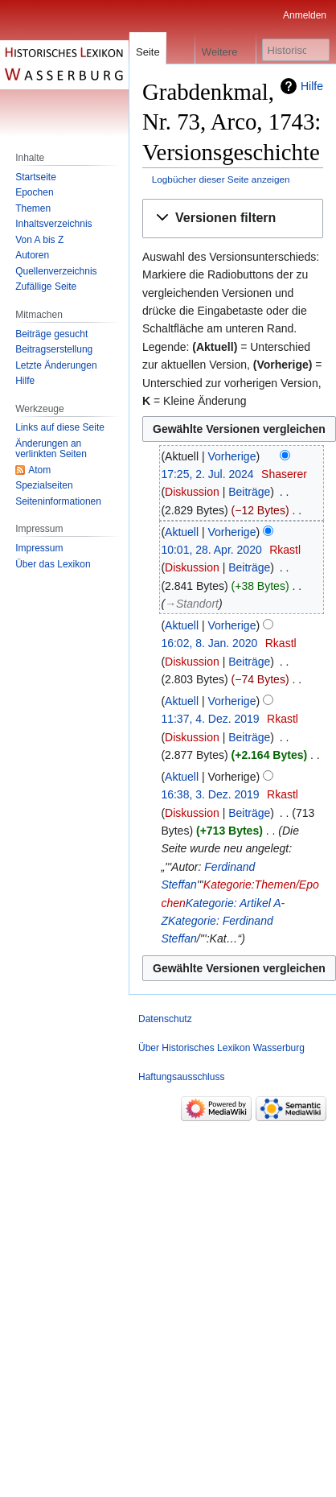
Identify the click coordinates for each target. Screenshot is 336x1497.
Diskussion (192, 491)
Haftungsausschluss (181, 1077)
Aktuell (182, 532)
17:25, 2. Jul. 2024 (207, 474)
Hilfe (312, 86)
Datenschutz (165, 1019)
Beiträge (249, 491)
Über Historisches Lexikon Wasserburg (221, 1048)
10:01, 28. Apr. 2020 (211, 549)
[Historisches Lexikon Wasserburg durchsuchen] (296, 50)
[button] (232, 218)
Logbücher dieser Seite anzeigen (221, 179)
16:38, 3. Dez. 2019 (210, 794)
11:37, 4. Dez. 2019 (210, 718)
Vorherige (232, 456)
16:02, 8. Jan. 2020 (209, 643)
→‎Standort (192, 603)
